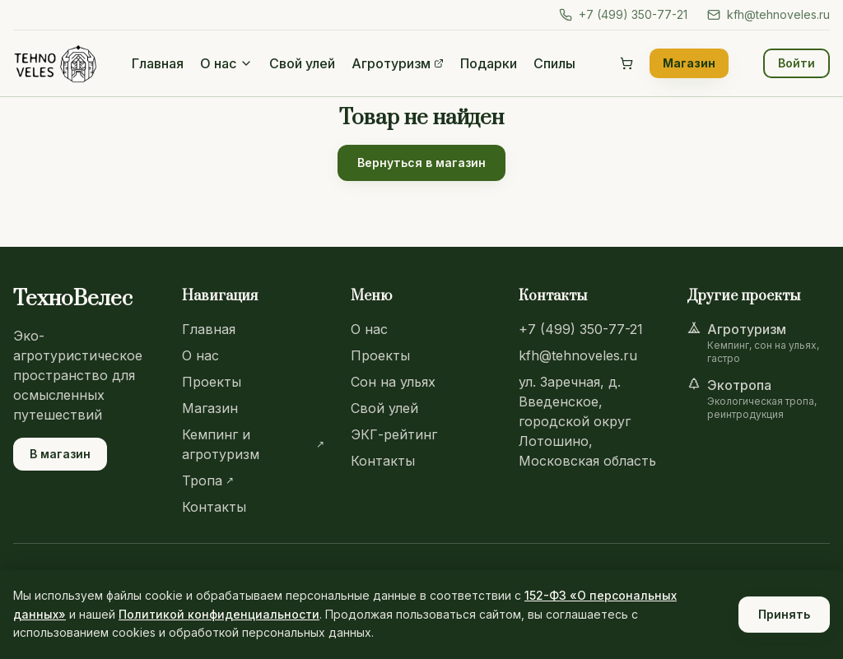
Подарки (488, 63)
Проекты (211, 382)
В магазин (60, 454)
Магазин (689, 63)
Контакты (214, 507)
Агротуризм (398, 63)
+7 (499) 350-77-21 (623, 14)
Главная (158, 63)
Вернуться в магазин (421, 162)
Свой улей (302, 63)
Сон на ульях (393, 382)
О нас (226, 63)
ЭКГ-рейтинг (394, 434)
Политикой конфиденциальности (219, 614)
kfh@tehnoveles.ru (768, 14)
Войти (796, 63)
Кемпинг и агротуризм (253, 444)
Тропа (208, 480)
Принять (784, 614)
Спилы (554, 63)
